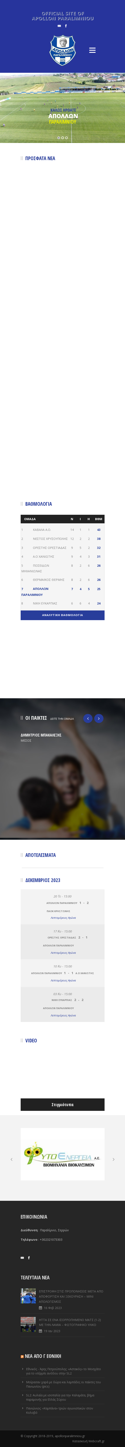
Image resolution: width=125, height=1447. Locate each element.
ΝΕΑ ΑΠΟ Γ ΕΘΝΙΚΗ (43, 1356)
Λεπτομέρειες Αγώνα (63, 918)
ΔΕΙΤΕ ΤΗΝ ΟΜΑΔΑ (62, 719)
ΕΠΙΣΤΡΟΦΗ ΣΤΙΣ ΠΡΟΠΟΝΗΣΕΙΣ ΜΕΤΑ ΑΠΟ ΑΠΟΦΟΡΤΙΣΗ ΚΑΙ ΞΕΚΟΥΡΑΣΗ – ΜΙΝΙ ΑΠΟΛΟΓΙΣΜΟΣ (71, 1296)
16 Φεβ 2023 (53, 1308)
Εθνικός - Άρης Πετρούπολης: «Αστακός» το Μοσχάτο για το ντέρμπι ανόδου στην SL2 (63, 1371)
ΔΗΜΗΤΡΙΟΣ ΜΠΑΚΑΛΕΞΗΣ (41, 735)
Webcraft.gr (96, 1441)
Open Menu (92, 50)
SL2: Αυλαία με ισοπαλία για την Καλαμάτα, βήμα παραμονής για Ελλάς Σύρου (60, 1397)
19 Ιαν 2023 (52, 1331)
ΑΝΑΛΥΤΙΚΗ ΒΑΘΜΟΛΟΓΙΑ (62, 615)
